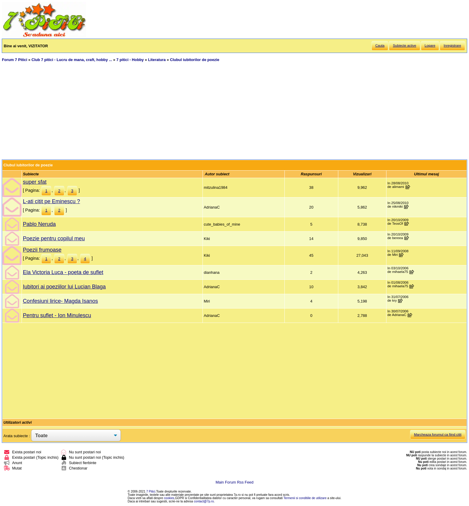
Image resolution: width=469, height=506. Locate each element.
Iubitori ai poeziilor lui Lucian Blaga (64, 287)
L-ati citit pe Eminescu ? (51, 201)
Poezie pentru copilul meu (54, 238)
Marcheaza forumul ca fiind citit (438, 434)
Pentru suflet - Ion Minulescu (57, 315)
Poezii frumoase (42, 250)
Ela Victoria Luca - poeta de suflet (63, 272)
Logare (430, 45)
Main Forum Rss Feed (235, 482)
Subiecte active (404, 45)
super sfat (34, 182)
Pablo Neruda (39, 224)
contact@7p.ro (204, 501)
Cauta (380, 45)
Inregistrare (452, 45)
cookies (169, 498)
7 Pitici (150, 491)
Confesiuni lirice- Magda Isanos (60, 301)
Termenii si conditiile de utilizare (305, 498)
